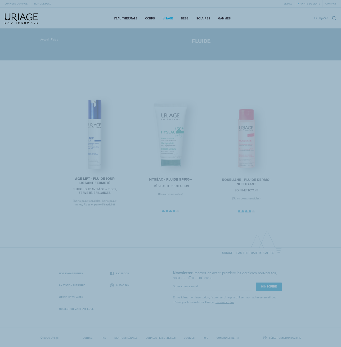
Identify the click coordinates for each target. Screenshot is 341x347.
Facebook (119, 273)
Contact (330, 3)
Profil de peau (42, 3)
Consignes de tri (227, 337)
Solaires (203, 18)
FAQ (104, 337)
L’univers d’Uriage (16, 3)
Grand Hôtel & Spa (71, 297)
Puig (205, 337)
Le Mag (288, 3)
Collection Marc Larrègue (76, 308)
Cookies (189, 337)
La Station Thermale (72, 285)
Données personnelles (161, 337)
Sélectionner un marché (282, 337)
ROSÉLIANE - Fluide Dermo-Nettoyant (246, 183)
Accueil (44, 39)
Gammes (224, 18)
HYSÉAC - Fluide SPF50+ (170, 181)
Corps (150, 18)
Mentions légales (126, 337)
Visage (168, 18)
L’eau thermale (125, 18)
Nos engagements (71, 273)
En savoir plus (224, 302)
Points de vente (310, 3)
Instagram (119, 285)
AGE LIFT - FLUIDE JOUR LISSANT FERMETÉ (94, 182)
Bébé (184, 18)
